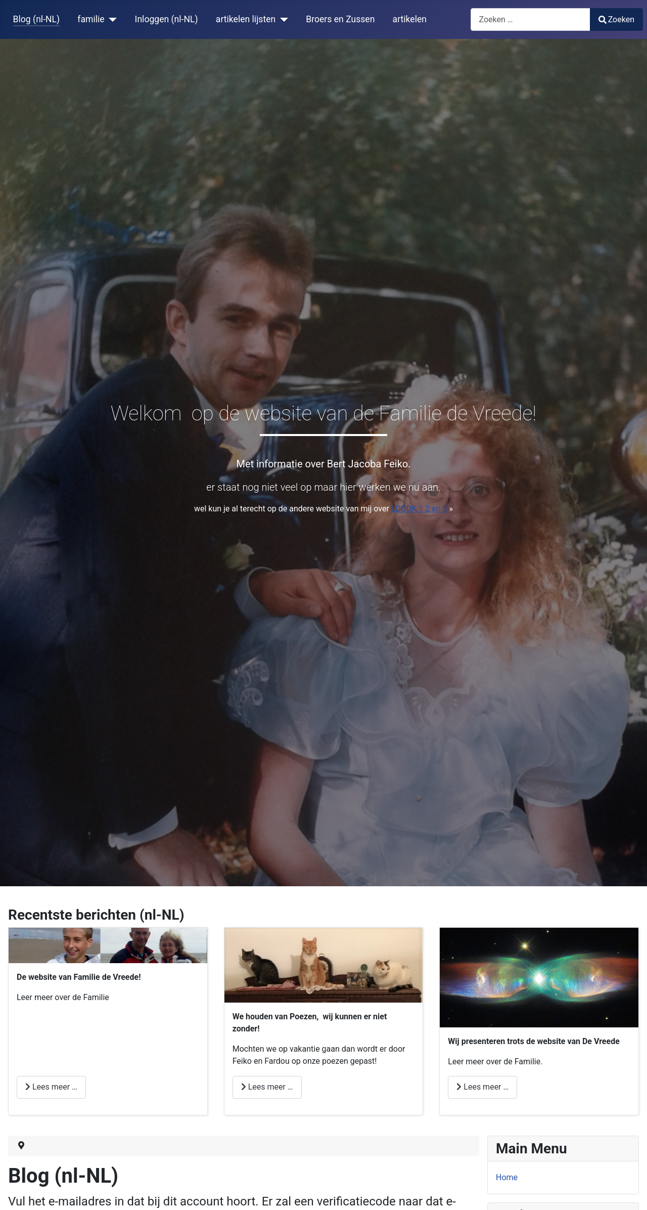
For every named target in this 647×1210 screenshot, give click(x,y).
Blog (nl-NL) (36, 19)
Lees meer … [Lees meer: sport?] (51, 1087)
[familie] (111, 19)
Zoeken (616, 19)
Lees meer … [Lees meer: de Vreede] (482, 1087)
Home (507, 1177)
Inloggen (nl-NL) (166, 19)
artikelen (410, 19)
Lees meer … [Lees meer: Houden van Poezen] (267, 1087)
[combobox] (530, 19)
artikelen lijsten (245, 19)
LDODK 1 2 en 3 (419, 508)
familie (90, 19)
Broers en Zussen (340, 19)
